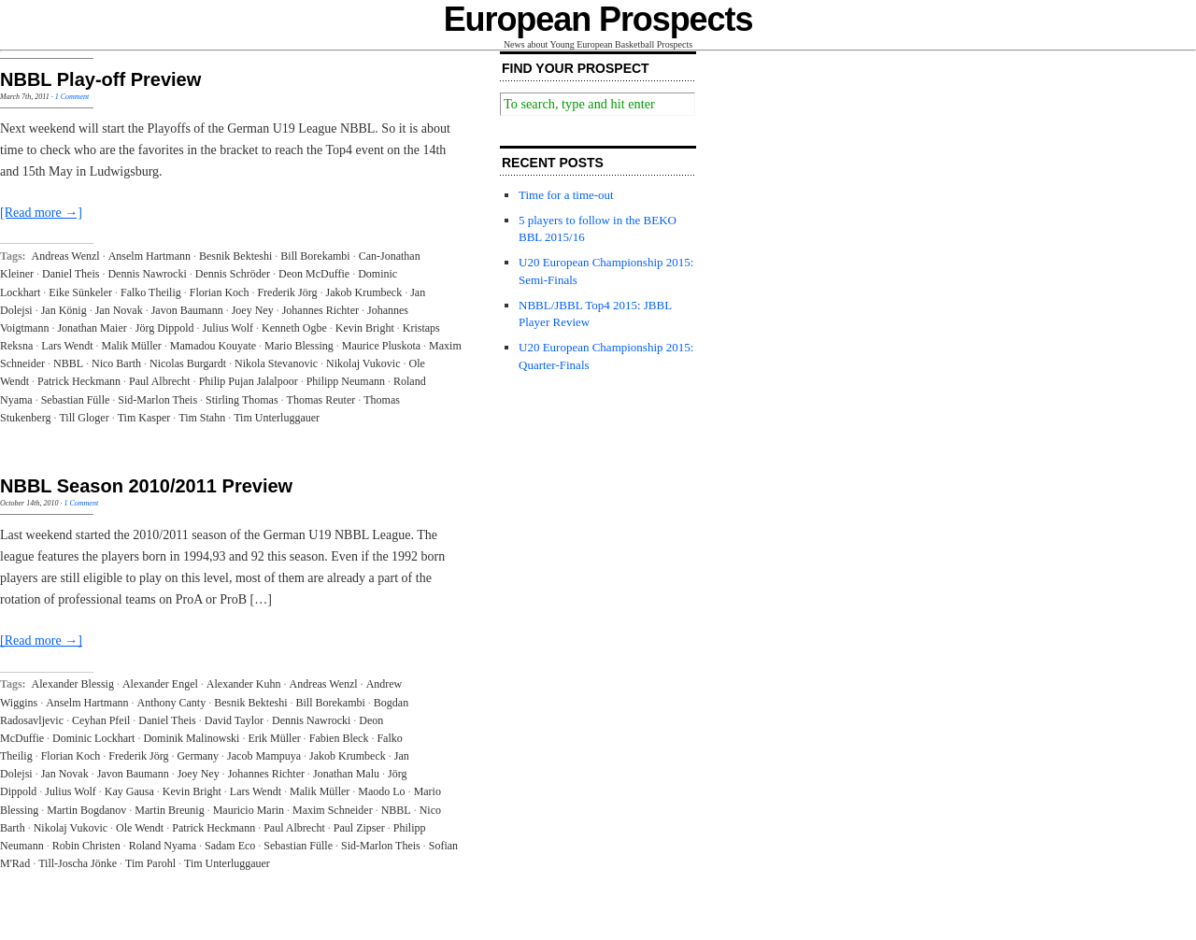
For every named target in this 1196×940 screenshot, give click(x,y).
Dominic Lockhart (93, 738)
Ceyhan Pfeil (101, 720)
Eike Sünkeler (80, 292)
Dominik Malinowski (191, 738)
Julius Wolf (228, 328)
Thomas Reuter (321, 399)
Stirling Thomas (242, 399)
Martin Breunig (169, 810)
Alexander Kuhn (243, 684)
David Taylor (234, 720)
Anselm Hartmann (149, 256)
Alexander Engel (160, 684)
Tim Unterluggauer (277, 417)
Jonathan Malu (346, 773)
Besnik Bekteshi (235, 256)
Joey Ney (253, 310)
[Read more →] (41, 213)
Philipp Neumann (345, 381)
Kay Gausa (129, 791)
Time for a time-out (566, 195)
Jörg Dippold (164, 328)
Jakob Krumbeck (364, 292)
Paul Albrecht (160, 381)
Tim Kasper (144, 417)
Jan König (64, 310)
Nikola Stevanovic (276, 363)
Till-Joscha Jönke (77, 863)
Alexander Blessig (73, 684)
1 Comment (72, 97)
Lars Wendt (67, 345)
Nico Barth (116, 363)
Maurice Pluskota (381, 345)
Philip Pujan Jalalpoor (248, 381)
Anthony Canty (171, 702)
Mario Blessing (299, 345)
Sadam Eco (230, 845)
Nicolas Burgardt (188, 363)
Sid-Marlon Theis (157, 399)
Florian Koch (219, 292)
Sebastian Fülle (75, 399)
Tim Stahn (201, 417)
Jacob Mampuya (264, 755)
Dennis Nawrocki (146, 273)
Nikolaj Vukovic (363, 363)
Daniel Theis (70, 273)
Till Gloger (83, 417)
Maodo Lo (381, 791)
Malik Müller (131, 345)
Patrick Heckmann (79, 381)
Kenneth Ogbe (294, 328)
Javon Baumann (187, 310)
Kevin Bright (364, 328)
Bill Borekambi (314, 256)
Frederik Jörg (287, 292)
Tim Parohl (150, 863)
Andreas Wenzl (66, 256)
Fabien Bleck (339, 738)
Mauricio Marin (248, 810)
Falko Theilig (151, 292)
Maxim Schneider (332, 810)
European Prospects (598, 19)
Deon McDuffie (313, 273)
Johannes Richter (320, 310)
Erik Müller (274, 738)
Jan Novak (119, 310)
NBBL (68, 363)
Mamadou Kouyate (213, 345)
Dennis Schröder (232, 273)
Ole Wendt (140, 827)
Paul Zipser (359, 827)
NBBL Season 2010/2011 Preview (146, 486)
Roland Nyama (162, 845)
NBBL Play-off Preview (100, 79)
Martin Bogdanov (86, 810)
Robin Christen (86, 845)
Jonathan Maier (91, 328)
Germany (198, 755)
